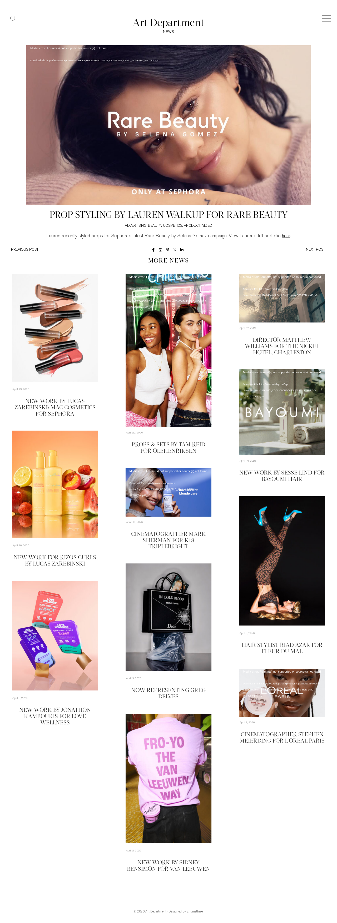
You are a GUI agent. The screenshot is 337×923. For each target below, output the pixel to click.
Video (207, 226)
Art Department (155, 912)
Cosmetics (172, 226)
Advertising (135, 226)
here (286, 236)
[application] (168, 126)
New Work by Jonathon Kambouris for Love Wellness (55, 716)
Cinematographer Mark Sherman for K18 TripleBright (168, 540)
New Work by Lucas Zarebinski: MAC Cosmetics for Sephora (54, 407)
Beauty (154, 226)
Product (192, 226)
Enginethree (195, 912)
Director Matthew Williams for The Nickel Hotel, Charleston (282, 346)
